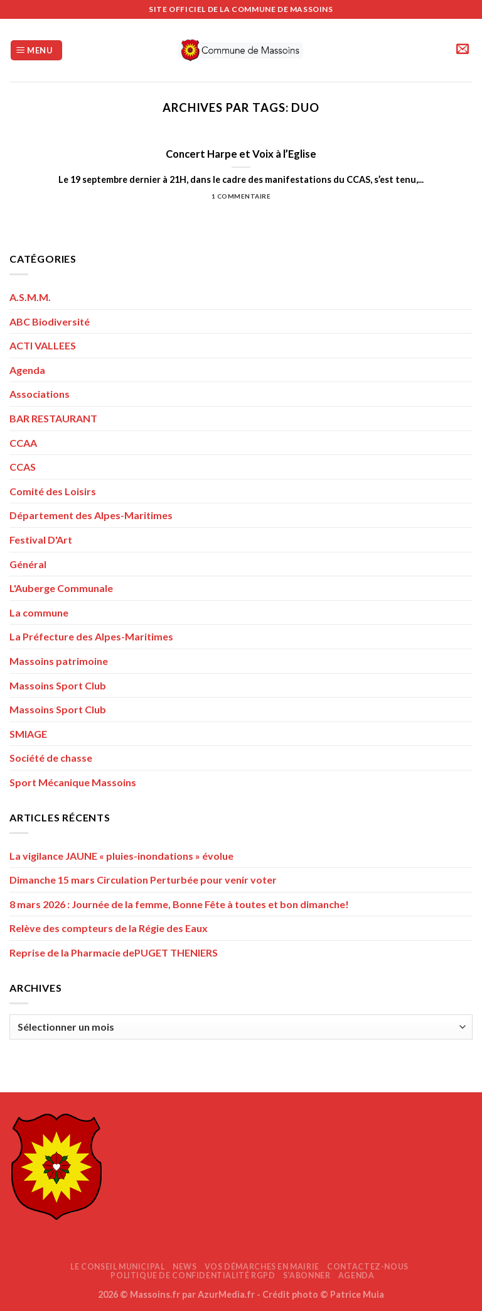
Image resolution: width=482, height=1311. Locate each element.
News (184, 1266)
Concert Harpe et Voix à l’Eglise (241, 154)
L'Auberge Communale (61, 588)
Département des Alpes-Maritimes (91, 515)
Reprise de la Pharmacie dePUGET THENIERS (113, 952)
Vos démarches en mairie (262, 1266)
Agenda (27, 370)
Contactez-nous (368, 1266)
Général (27, 564)
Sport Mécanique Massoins (72, 782)
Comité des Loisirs (52, 491)
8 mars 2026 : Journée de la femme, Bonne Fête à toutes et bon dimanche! (179, 904)
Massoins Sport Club (57, 685)
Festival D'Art (40, 540)
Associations (39, 394)
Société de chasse (50, 758)
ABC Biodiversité (49, 321)
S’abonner (307, 1275)
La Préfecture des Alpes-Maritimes (91, 636)
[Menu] (36, 50)
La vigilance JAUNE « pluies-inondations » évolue (121, 856)
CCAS (22, 467)
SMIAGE (28, 734)
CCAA (23, 443)
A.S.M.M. (30, 297)
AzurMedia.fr (226, 1294)
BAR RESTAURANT (53, 418)
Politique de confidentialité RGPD (192, 1275)
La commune (38, 612)
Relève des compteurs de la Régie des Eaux (108, 928)
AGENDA (356, 1275)
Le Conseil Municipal (117, 1266)
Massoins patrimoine (58, 661)
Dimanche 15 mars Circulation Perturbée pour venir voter (143, 880)
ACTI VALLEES (42, 345)
